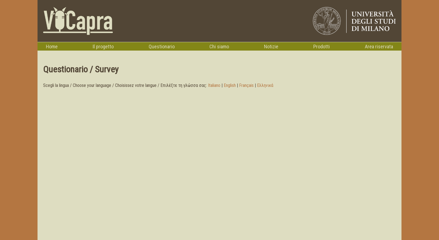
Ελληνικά (265, 85)
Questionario (162, 46)
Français (246, 85)
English (230, 85)
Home (52, 46)
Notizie (271, 46)
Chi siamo (219, 46)
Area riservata (379, 46)
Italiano (214, 85)
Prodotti (321, 46)
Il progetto (103, 46)
